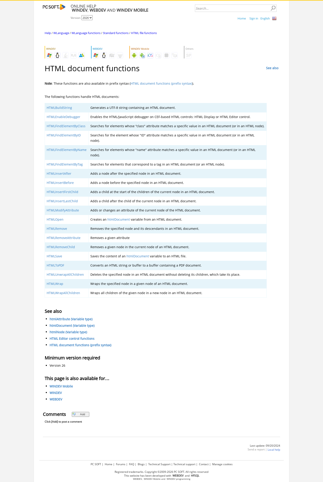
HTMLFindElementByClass (66, 126)
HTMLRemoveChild (61, 247)
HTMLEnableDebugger (63, 117)
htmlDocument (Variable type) (72, 325)
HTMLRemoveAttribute (64, 238)
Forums (120, 464)
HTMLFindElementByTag (65, 164)
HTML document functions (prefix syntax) (161, 83)
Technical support (184, 464)
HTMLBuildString (59, 107)
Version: (76, 18)
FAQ (131, 464)
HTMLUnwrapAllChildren (65, 274)
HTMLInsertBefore (60, 183)
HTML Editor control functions (72, 338)
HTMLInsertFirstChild (62, 192)
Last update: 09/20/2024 (265, 446)
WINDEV (56, 393)
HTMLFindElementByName (67, 150)
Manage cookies (222, 464)
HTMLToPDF (55, 265)
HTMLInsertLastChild (62, 201)
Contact (204, 464)
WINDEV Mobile (61, 386)
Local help (274, 450)
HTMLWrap (55, 284)
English (265, 18)
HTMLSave (54, 256)
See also (272, 68)
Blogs (141, 464)
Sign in (253, 18)
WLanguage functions (86, 33)
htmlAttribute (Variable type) (71, 319)
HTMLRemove (57, 228)
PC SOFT (96, 464)
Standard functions (116, 33)
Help (48, 33)
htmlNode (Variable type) (68, 332)
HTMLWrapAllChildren (63, 293)
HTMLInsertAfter (59, 173)
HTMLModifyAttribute (63, 210)
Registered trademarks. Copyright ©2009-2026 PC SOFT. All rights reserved (161, 472)
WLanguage (61, 33)
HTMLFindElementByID (64, 135)
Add (78, 414)
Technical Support (159, 464)
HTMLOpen (55, 219)
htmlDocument (118, 219)
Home (242, 18)
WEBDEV (56, 399)
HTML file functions (144, 33)
